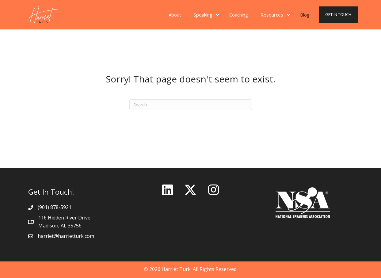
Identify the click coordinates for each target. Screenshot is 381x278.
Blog (305, 15)
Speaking (203, 15)
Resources (272, 15)
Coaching (238, 15)
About (175, 15)
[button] (167, 190)
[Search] (190, 104)
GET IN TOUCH (338, 14)
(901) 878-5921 (54, 207)
